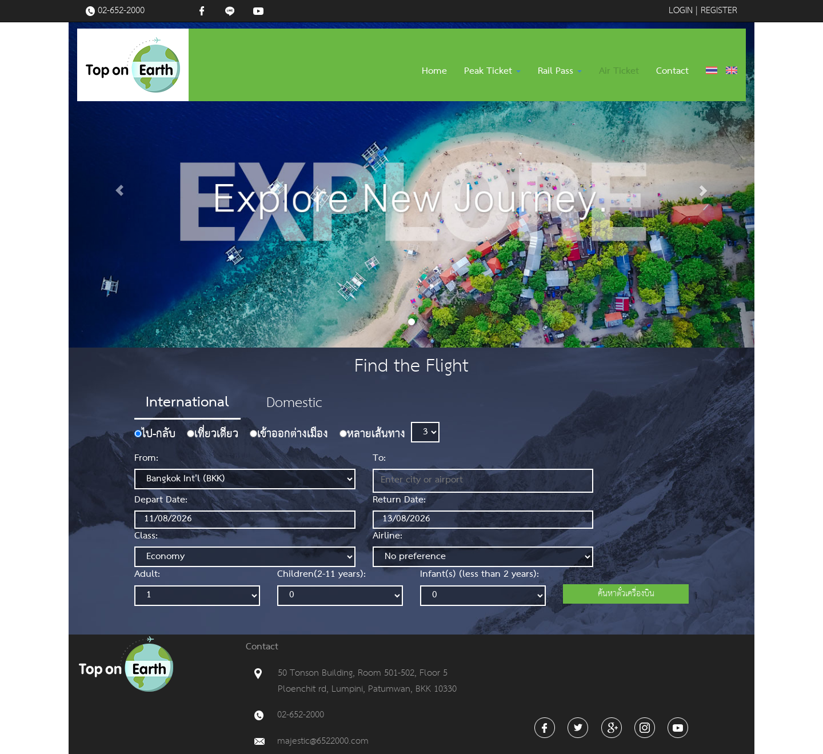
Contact (672, 71)
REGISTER (719, 10)
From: (146, 459)
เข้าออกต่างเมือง (292, 435)
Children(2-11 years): (321, 575)
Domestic (294, 403)
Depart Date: (160, 500)
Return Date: (399, 500)
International (187, 403)
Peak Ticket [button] (492, 71)
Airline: (387, 536)
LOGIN (681, 10)
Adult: (147, 575)
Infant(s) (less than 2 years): (479, 575)
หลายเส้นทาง (376, 435)
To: (379, 459)
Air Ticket (619, 71)
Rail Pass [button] (560, 71)
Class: (146, 536)
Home (434, 71)
